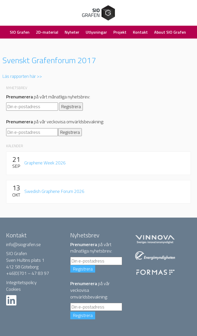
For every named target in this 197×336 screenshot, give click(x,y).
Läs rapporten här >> (22, 76)
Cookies (13, 289)
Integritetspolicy (21, 282)
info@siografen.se (23, 244)
